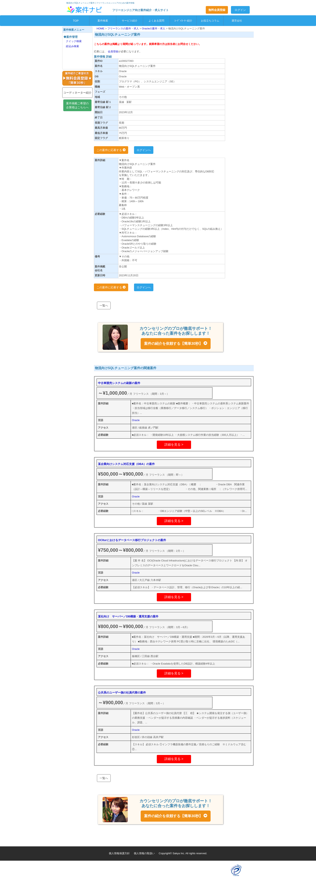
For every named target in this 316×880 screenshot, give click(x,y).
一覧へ (104, 305)
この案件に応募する (111, 150)
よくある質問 (156, 20)
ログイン (240, 9)
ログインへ (144, 150)
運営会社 (237, 20)
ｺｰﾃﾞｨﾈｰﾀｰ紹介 (183, 20)
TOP (76, 20)
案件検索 (103, 20)
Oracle (136, 420)
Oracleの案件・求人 (154, 28)
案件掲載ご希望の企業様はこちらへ (77, 105)
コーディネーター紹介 (77, 92)
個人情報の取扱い (144, 853)
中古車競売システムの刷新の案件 (119, 383)
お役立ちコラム (210, 20)
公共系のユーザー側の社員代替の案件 (122, 692)
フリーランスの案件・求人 (123, 28)
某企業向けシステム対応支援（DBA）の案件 (126, 464)
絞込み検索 (72, 46)
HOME (101, 28)
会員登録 (112, 51)
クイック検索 (74, 41)
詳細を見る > (173, 444)
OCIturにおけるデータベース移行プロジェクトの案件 (132, 540)
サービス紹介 (129, 20)
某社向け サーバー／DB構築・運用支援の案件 (128, 616)
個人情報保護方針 (119, 853)
